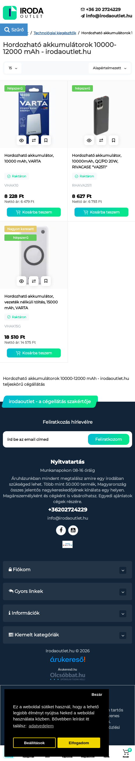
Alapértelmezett (109, 68)
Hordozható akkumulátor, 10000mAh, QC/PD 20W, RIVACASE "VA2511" (96, 161)
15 (13, 68)
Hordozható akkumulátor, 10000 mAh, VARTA (29, 158)
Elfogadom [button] (79, 743)
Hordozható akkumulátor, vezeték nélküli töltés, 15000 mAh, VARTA (31, 302)
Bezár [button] (96, 694)
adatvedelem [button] (41, 725)
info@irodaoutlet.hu (106, 16)
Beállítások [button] (34, 743)
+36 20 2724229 (101, 9)
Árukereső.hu (67, 669)
